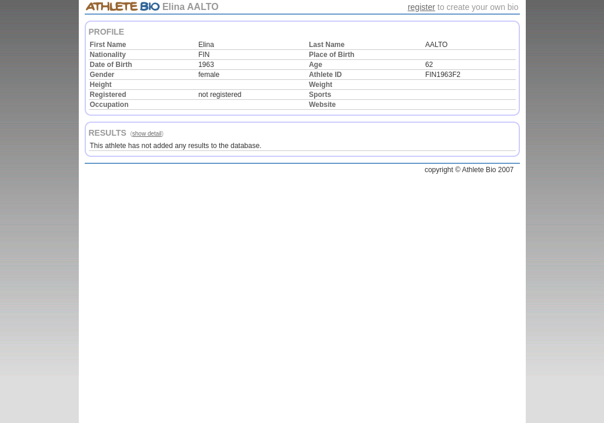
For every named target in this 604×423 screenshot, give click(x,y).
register (421, 7)
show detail (147, 133)
